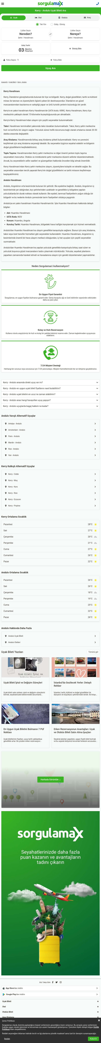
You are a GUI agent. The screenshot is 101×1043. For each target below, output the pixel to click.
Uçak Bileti (12, 82)
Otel (38, 17)
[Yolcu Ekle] (50, 60)
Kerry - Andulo (21, 82)
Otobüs (62, 17)
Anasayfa (4, 82)
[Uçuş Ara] (50, 68)
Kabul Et (93, 1039)
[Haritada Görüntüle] (50, 780)
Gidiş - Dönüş (57, 24)
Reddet (7, 1039)
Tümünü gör (93, 652)
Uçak (13, 17)
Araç (87, 17)
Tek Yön (41, 24)
